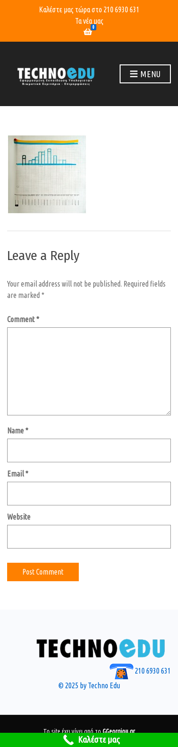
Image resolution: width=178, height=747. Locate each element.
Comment (23, 319)
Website (18, 517)
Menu (145, 74)
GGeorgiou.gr (119, 731)
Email (17, 473)
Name (17, 430)
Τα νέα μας (89, 21)
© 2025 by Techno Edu (89, 685)
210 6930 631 (121, 9)
